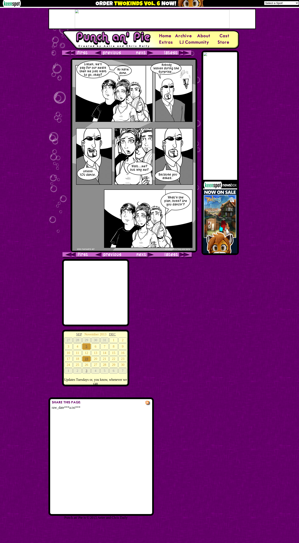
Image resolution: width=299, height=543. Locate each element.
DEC (112, 334)
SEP (79, 334)
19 (86, 359)
